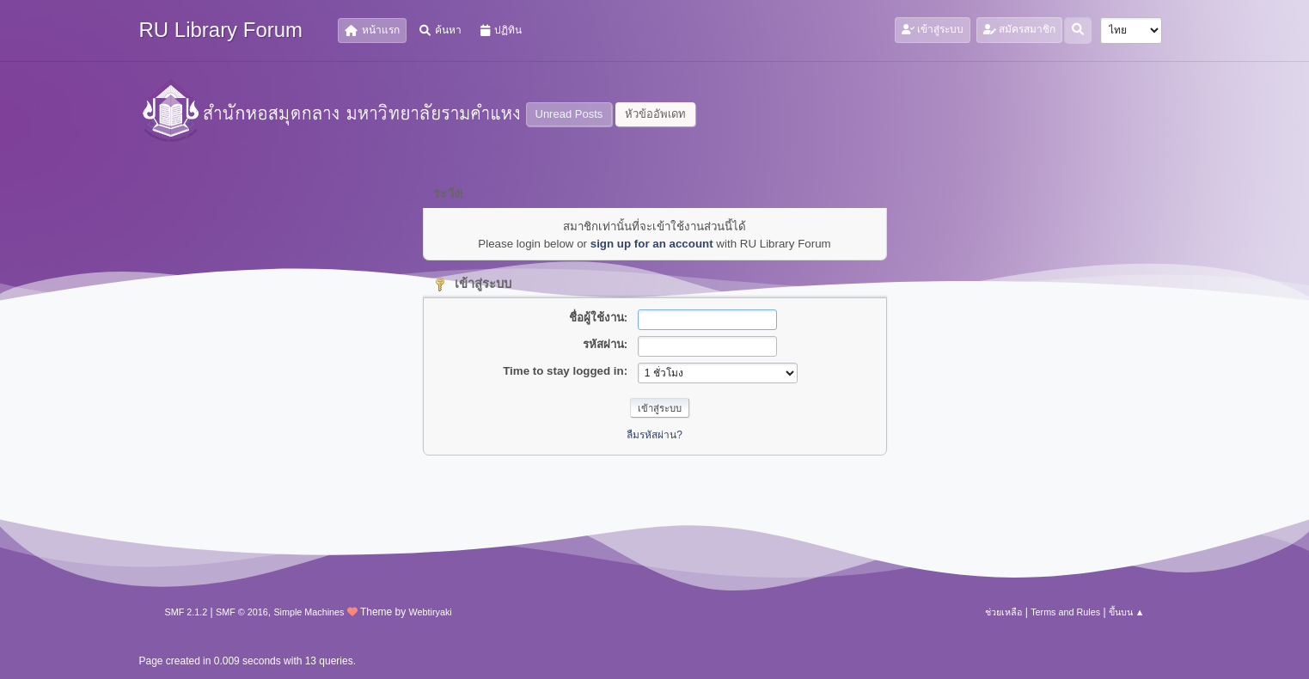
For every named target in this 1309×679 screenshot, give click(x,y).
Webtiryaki (430, 612)
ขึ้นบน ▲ (1127, 612)
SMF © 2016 (242, 612)
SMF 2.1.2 (186, 612)
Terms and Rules (1065, 612)
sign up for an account (651, 243)
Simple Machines (308, 612)
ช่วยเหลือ (1003, 612)
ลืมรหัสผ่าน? (654, 435)
